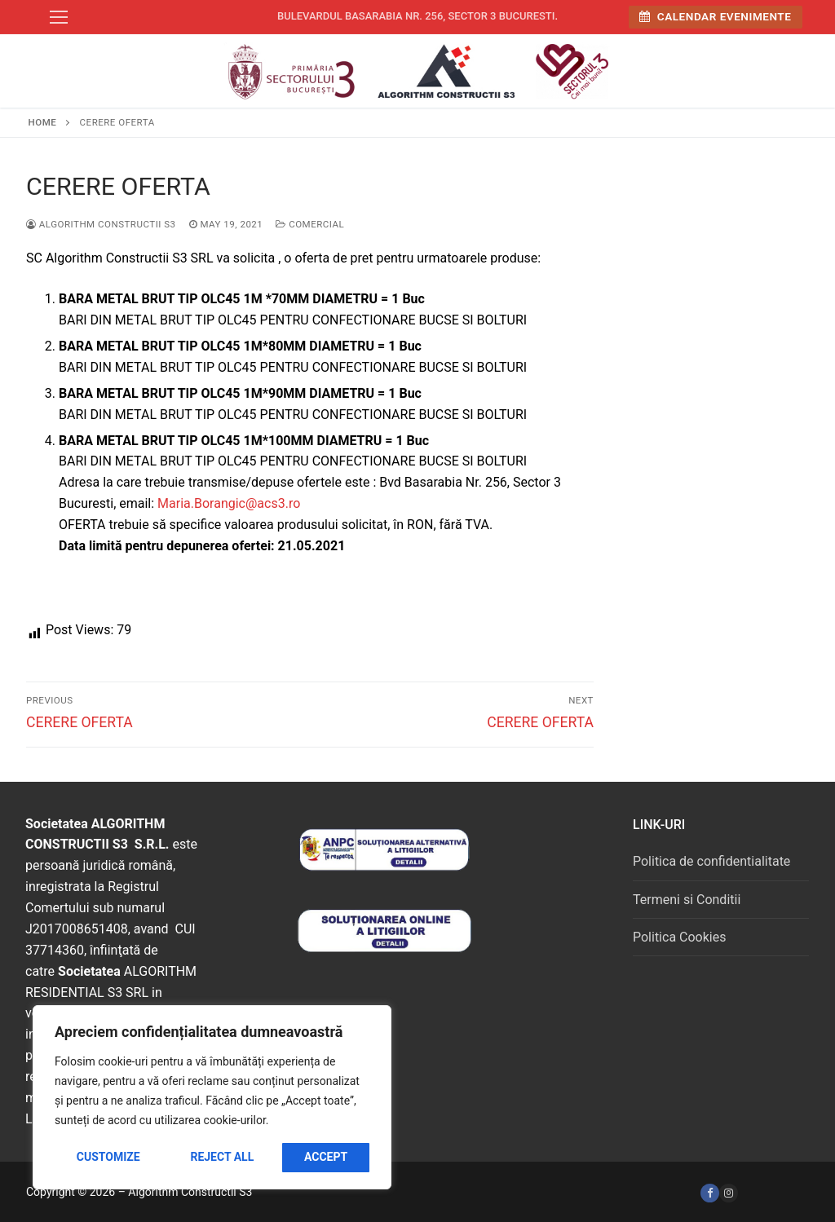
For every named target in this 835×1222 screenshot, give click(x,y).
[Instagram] (728, 1193)
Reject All (222, 1156)
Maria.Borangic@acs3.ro (228, 503)
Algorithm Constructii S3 (101, 224)
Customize (108, 1156)
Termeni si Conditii (686, 899)
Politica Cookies (679, 937)
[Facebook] (709, 1193)
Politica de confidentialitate (711, 861)
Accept (325, 1156)
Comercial (310, 224)
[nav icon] (59, 17)
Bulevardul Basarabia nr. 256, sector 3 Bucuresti (416, 16)
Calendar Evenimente (715, 16)
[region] (212, 1097)
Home (43, 122)
